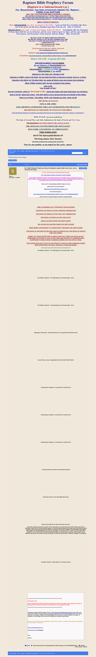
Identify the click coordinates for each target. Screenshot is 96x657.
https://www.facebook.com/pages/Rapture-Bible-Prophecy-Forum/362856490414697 (56, 194)
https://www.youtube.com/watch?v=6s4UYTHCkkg (57, 175)
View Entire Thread (82, 164)
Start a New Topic (12, 160)
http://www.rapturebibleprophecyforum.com (56, 189)
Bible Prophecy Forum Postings (31, 151)
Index (18, 151)
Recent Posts (11, 152)
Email (28, 645)
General (22, 151)
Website (83, 645)
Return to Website (12, 151)
